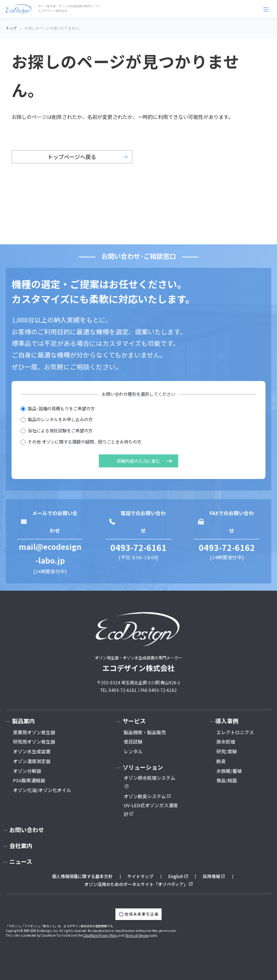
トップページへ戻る (72, 157)
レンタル (133, 751)
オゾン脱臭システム (145, 796)
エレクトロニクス (235, 732)
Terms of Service (137, 935)
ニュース (20, 861)
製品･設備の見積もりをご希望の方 (58, 408)
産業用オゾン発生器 (34, 732)
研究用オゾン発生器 (34, 741)
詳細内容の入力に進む (138, 461)
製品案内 (23, 720)
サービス (134, 720)
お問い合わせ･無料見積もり (213, 962)
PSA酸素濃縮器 (29, 780)
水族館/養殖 (229, 770)
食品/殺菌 (226, 780)
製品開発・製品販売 (145, 732)
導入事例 (226, 720)
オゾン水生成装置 (31, 751)
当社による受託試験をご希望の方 (57, 430)
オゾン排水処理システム (149, 777)
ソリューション (143, 767)
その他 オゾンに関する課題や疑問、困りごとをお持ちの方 (81, 441)
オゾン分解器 (27, 770)
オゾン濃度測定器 (31, 761)
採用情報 (211, 876)
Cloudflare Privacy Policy (100, 935)
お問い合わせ (26, 829)
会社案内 (20, 845)
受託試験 (133, 741)
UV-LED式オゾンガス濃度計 (151, 810)
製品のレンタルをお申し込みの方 (57, 419)
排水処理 (225, 741)
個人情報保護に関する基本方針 (82, 876)
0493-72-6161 (138, 547)
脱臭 (221, 761)
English (175, 876)
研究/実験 (226, 751)
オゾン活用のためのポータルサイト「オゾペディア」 (136, 884)
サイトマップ (140, 876)
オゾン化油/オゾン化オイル (42, 790)
